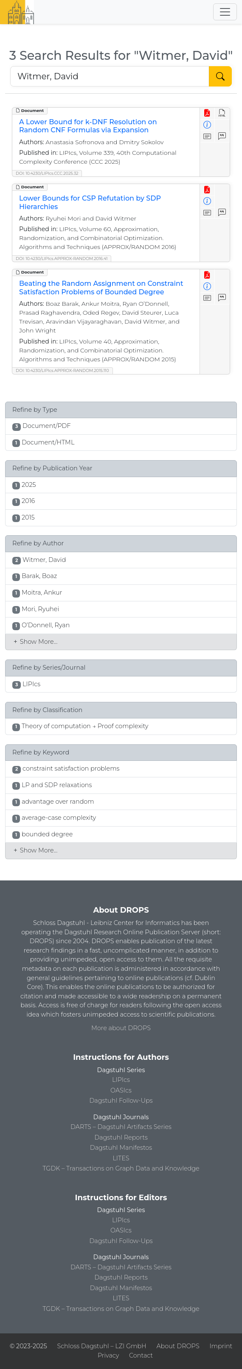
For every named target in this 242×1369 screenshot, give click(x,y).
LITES (121, 1158)
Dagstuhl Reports (121, 1137)
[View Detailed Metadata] (207, 125)
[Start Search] (220, 76)
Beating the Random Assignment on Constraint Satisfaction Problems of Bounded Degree (101, 287)
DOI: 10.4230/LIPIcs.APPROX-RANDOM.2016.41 (61, 258)
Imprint (220, 1346)
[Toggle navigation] (225, 11)
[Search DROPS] (109, 76)
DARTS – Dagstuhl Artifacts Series (121, 1127)
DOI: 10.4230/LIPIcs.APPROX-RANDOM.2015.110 (62, 370)
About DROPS (177, 1346)
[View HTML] (222, 113)
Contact (141, 1355)
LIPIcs (121, 1080)
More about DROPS (121, 1028)
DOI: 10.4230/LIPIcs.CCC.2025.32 (47, 173)
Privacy (108, 1355)
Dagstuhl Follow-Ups (120, 1100)
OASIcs (121, 1090)
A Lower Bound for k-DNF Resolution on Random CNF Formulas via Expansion (88, 126)
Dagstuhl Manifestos (121, 1147)
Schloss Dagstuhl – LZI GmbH (101, 1346)
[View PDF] (207, 113)
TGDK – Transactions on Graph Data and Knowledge (120, 1168)
